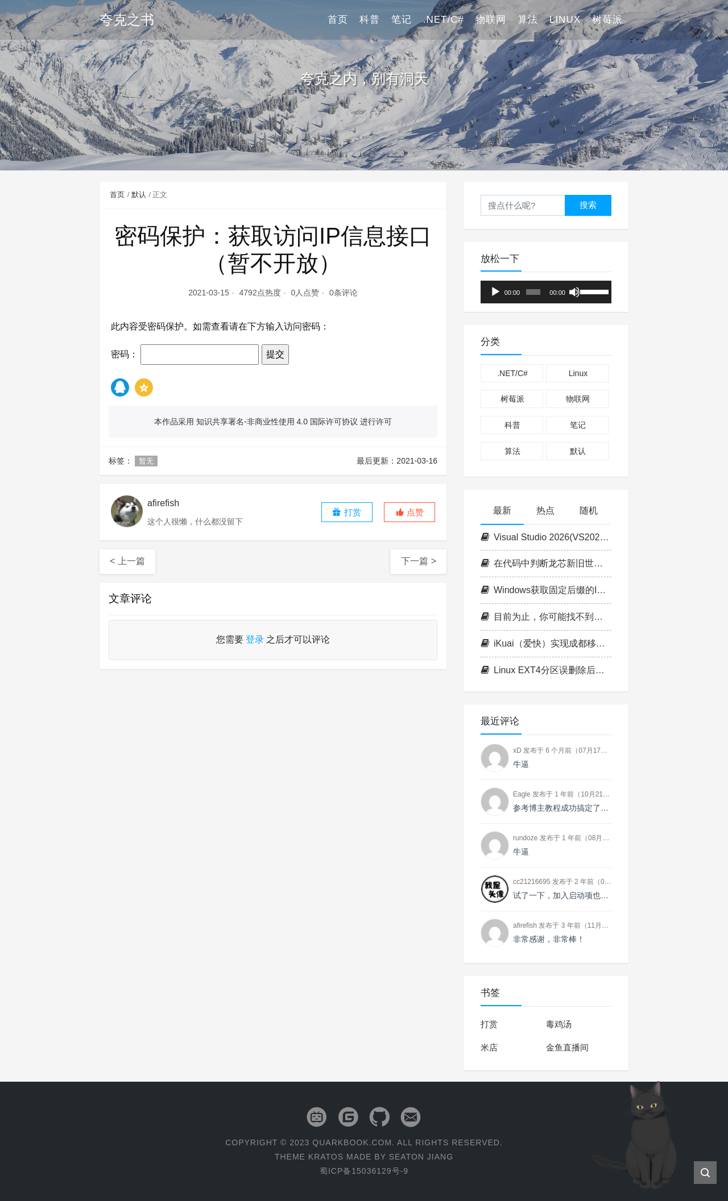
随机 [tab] (589, 510)
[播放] (495, 292)
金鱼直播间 (567, 1047)
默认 (138, 194)
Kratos (326, 1156)
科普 (369, 19)
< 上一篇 (127, 561)
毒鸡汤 (559, 1024)
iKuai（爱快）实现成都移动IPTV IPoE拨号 (546, 643)
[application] (546, 292)
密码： (185, 354)
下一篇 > (418, 561)
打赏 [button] (346, 512)
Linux (565, 19)
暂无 (146, 461)
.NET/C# (443, 19)
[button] (409, 512)
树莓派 (607, 19)
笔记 (401, 19)
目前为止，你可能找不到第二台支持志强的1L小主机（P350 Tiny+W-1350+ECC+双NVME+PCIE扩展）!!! (546, 617)
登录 (255, 639)
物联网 (490, 19)
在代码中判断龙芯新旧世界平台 (546, 563)
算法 (528, 19)
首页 (338, 19)
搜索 (588, 205)
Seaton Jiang (421, 1156)
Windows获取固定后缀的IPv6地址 (546, 590)
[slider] (533, 292)
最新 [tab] (502, 510)
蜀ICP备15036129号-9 (364, 1170)
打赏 (489, 1024)
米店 (489, 1047)
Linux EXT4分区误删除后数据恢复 (546, 670)
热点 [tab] (545, 510)
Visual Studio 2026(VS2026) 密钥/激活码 (546, 537)
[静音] (574, 292)
